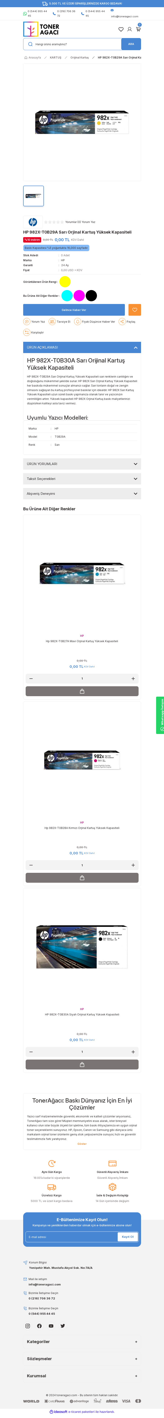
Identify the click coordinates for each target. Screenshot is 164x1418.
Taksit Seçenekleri (41, 486)
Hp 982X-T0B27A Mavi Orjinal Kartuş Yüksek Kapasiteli (82, 648)
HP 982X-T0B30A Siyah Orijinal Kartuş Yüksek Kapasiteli (82, 1022)
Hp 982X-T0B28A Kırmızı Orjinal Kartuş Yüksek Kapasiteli (82, 835)
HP (63, 260)
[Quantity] (82, 686)
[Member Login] (129, 29)
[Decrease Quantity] (31, 686)
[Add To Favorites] (134, 317)
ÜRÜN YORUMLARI (42, 471)
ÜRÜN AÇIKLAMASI (42, 355)
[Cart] (138, 29)
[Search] (82, 44)
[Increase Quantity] (133, 686)
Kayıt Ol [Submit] (128, 1244)
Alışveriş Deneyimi (41, 501)
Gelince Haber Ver (74, 317)
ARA (131, 44)
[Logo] (41, 28)
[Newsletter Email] (82, 1244)
